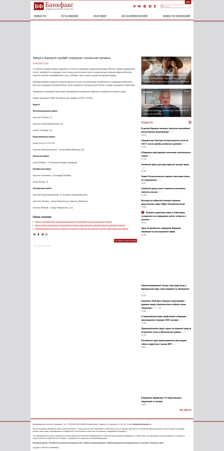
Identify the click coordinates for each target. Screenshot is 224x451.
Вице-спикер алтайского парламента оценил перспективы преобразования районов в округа (80, 225)
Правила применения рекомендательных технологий (128, 443)
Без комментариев (134, 16)
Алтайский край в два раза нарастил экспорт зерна (165, 164)
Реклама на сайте (157, 443)
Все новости (185, 409)
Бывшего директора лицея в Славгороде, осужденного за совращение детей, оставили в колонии (163, 216)
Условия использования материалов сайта (66, 443)
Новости (40, 16)
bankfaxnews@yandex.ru (141, 424)
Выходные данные (40, 443)
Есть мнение (69, 16)
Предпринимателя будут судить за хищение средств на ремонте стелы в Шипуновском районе (81, 228)
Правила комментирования (94, 443)
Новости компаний (176, 16)
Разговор (100, 16)
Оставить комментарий (125, 240)
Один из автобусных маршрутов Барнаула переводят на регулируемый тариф (73, 221)
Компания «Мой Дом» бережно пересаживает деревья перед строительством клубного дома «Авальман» (163, 304)
